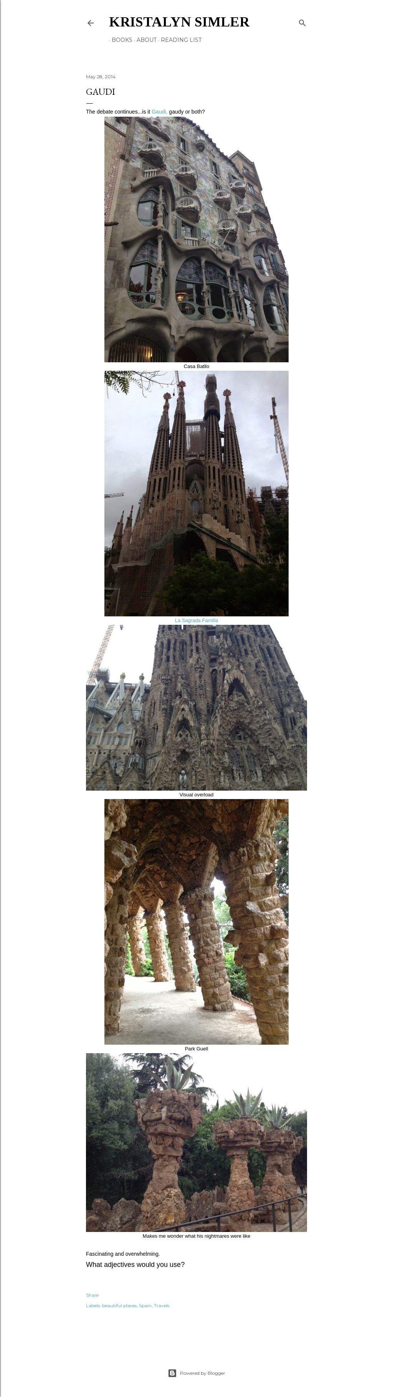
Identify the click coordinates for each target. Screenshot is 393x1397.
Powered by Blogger (196, 1373)
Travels (161, 1305)
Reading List (178, 39)
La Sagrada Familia (196, 620)
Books (119, 39)
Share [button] (92, 1295)
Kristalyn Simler (179, 22)
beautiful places (119, 1305)
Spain (145, 1305)
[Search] (302, 21)
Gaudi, (159, 112)
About (144, 39)
